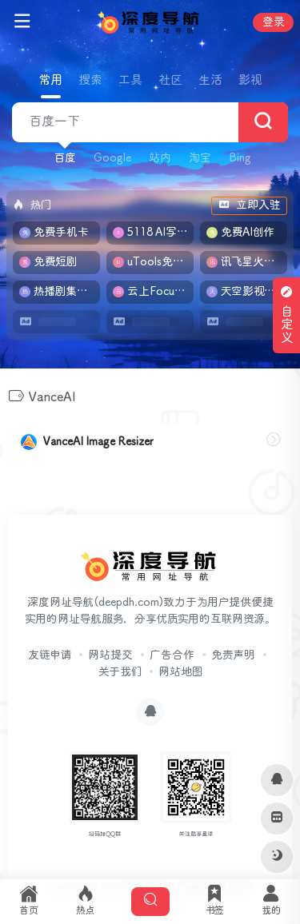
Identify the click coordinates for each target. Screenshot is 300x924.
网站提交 (110, 655)
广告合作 (172, 655)
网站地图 (180, 672)
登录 (273, 22)
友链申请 (49, 655)
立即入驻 (249, 205)
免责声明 (233, 655)
